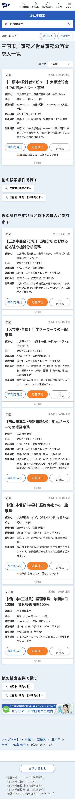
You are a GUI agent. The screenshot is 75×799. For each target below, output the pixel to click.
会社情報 (12, 777)
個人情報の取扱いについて (21, 781)
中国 (28, 739)
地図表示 (65, 35)
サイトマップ (46, 793)
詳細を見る (15, 147)
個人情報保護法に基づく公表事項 (25, 789)
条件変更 (48, 35)
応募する (38, 147)
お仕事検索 (24, 5)
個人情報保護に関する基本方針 (24, 785)
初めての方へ (47, 5)
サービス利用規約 (33, 777)
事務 (5, 745)
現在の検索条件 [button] (14, 24)
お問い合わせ (38, 768)
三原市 (55, 739)
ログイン (59, 5)
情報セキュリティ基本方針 (21, 793)
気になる (35, 5)
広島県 (41, 739)
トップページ (11, 739)
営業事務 (19, 745)
